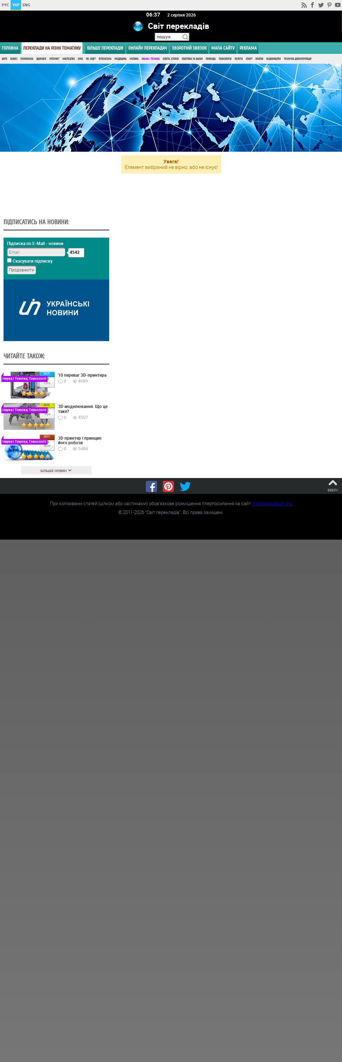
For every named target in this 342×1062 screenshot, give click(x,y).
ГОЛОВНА (10, 48)
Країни (259, 59)
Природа (211, 59)
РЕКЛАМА (248, 48)
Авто (4, 59)
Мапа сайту (223, 48)
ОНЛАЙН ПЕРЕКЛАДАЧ (147, 48)
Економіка (26, 59)
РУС (5, 4)
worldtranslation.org (271, 504)
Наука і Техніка (151, 59)
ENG (26, 4)
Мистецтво (68, 59)
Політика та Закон (192, 59)
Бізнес (13, 59)
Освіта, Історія (171, 59)
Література (105, 59)
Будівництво (273, 59)
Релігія (239, 59)
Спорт (249, 59)
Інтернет (54, 59)
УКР (16, 4)
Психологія (225, 59)
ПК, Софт (90, 59)
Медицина (120, 59)
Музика (134, 59)
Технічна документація (297, 59)
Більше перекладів (105, 48)
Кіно (80, 59)
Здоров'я (41, 59)
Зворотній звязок (189, 48)
